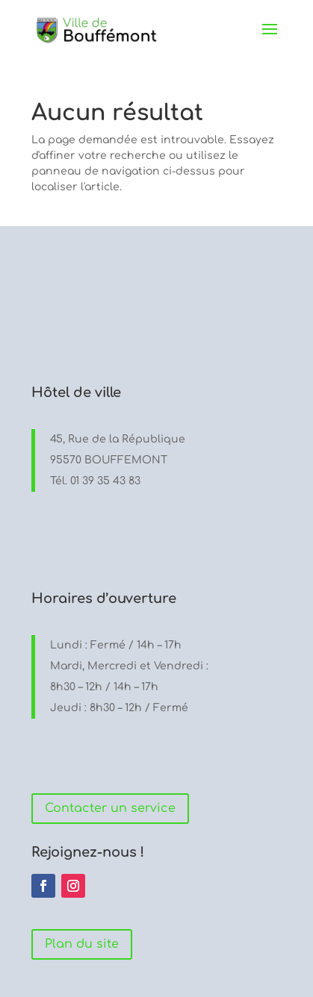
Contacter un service (110, 808)
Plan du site (82, 944)
